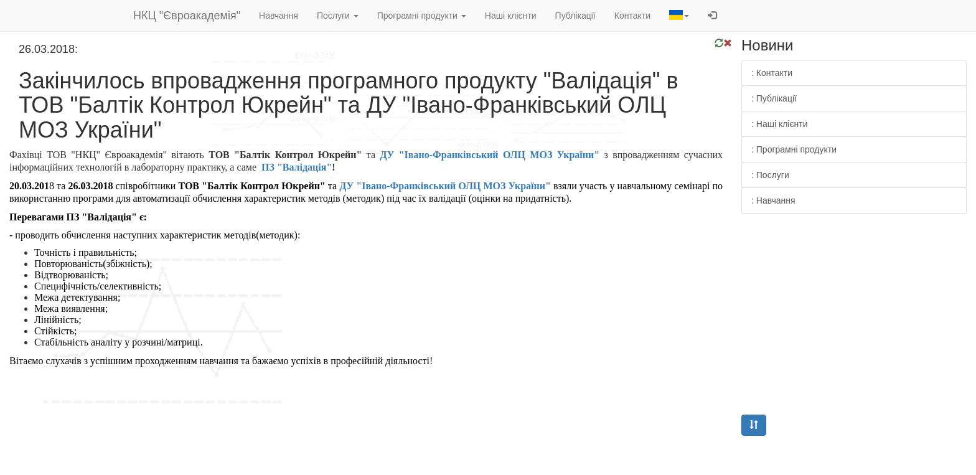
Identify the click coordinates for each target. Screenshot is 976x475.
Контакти (632, 16)
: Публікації (774, 98)
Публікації (575, 16)
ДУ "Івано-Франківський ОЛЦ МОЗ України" (489, 154)
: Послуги (770, 175)
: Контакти (771, 73)
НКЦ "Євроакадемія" (186, 15)
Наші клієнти (511, 16)
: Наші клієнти (779, 124)
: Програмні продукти (794, 149)
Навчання (278, 16)
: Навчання (773, 200)
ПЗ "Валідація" (296, 167)
